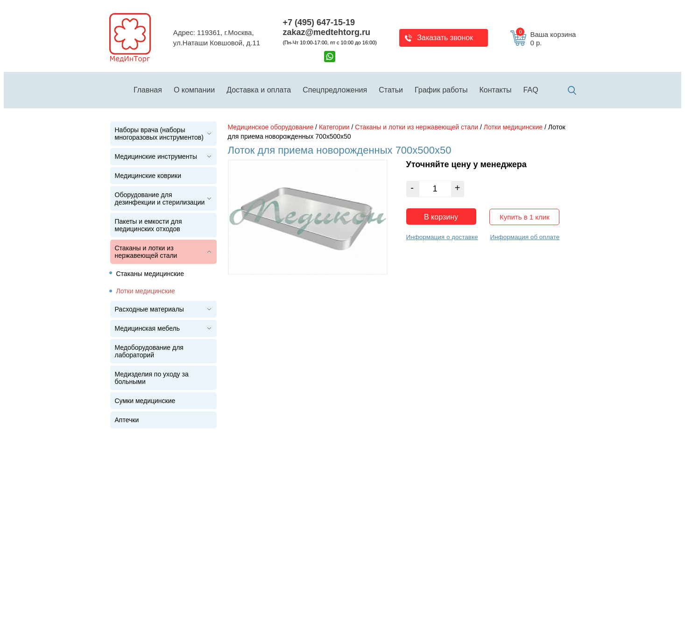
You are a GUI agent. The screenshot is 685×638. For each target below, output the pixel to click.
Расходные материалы (149, 309)
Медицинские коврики (148, 175)
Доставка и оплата (258, 90)
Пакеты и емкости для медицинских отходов (148, 225)
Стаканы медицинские (150, 273)
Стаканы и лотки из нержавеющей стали (146, 251)
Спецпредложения (335, 90)
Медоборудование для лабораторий (149, 351)
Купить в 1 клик (525, 217)
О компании (194, 90)
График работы (441, 90)
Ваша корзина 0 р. (546, 38)
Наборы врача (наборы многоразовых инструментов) (159, 133)
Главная (148, 90)
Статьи (391, 90)
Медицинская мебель (147, 328)
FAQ (530, 90)
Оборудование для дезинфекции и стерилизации (160, 198)
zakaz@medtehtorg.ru (326, 32)
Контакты (496, 90)
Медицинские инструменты (156, 156)
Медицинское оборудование (271, 127)
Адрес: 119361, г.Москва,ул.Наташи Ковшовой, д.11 (216, 37)
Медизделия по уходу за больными (152, 377)
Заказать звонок (445, 38)
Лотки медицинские (145, 291)
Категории (334, 127)
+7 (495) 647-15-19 (318, 22)
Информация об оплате (524, 237)
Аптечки (127, 420)
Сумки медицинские (145, 400)
